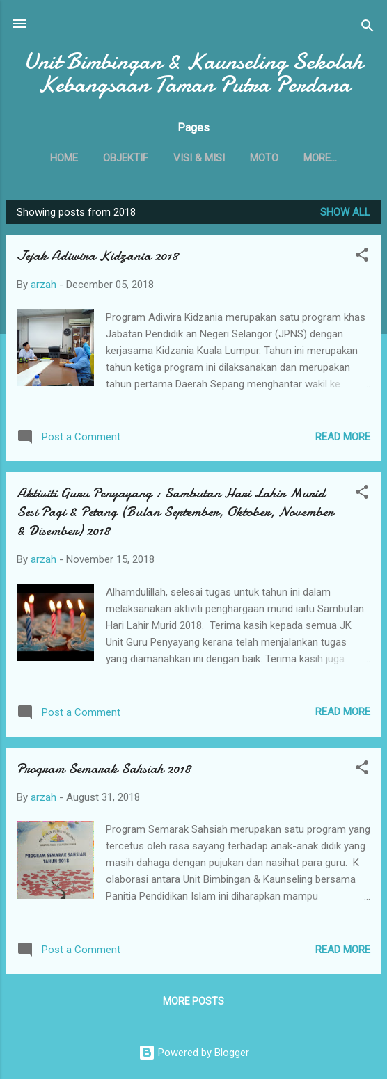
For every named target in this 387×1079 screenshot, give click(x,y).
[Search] (367, 28)
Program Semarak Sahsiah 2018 (104, 768)
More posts (193, 1001)
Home (64, 158)
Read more (342, 437)
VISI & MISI (199, 158)
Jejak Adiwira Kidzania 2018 (97, 255)
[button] (362, 257)
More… (320, 158)
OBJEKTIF (125, 158)
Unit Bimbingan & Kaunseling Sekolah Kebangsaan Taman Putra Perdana (193, 73)
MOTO (264, 158)
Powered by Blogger (194, 1052)
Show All (345, 212)
